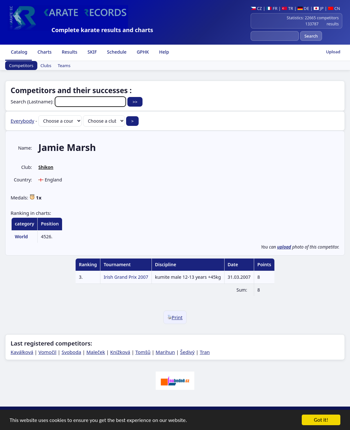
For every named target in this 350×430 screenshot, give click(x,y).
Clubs (46, 65)
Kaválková (22, 352)
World (21, 236)
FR (271, 8)
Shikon (45, 167)
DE (303, 8)
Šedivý (187, 352)
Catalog (18, 52)
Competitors (21, 65)
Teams (64, 65)
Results (68, 52)
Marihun (165, 352)
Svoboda (71, 352)
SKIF (91, 52)
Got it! (321, 420)
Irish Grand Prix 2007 (126, 277)
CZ (256, 8)
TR (287, 8)
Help (163, 52)
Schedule (116, 52)
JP (319, 8)
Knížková (120, 352)
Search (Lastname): (69, 101)
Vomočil (48, 352)
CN (334, 8)
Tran (205, 352)
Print (175, 317)
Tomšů (143, 352)
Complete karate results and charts (102, 30)
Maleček (95, 352)
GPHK (142, 52)
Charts (43, 52)
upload (284, 247)
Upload (333, 52)
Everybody (22, 121)
